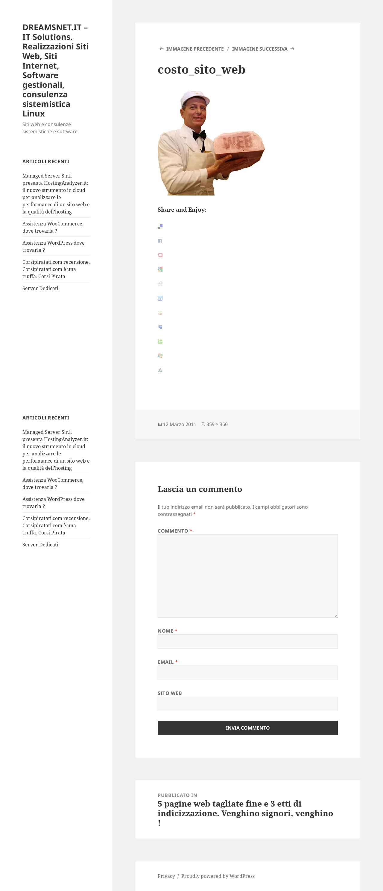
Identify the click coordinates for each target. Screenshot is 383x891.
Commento (175, 531)
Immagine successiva (260, 49)
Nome (168, 631)
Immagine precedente (195, 49)
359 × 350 (217, 424)
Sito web (170, 693)
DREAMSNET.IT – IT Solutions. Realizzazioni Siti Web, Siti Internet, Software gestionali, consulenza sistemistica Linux (55, 70)
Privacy (166, 876)
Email (168, 662)
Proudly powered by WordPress (218, 876)
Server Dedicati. (41, 288)
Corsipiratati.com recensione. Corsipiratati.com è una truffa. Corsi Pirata (56, 269)
